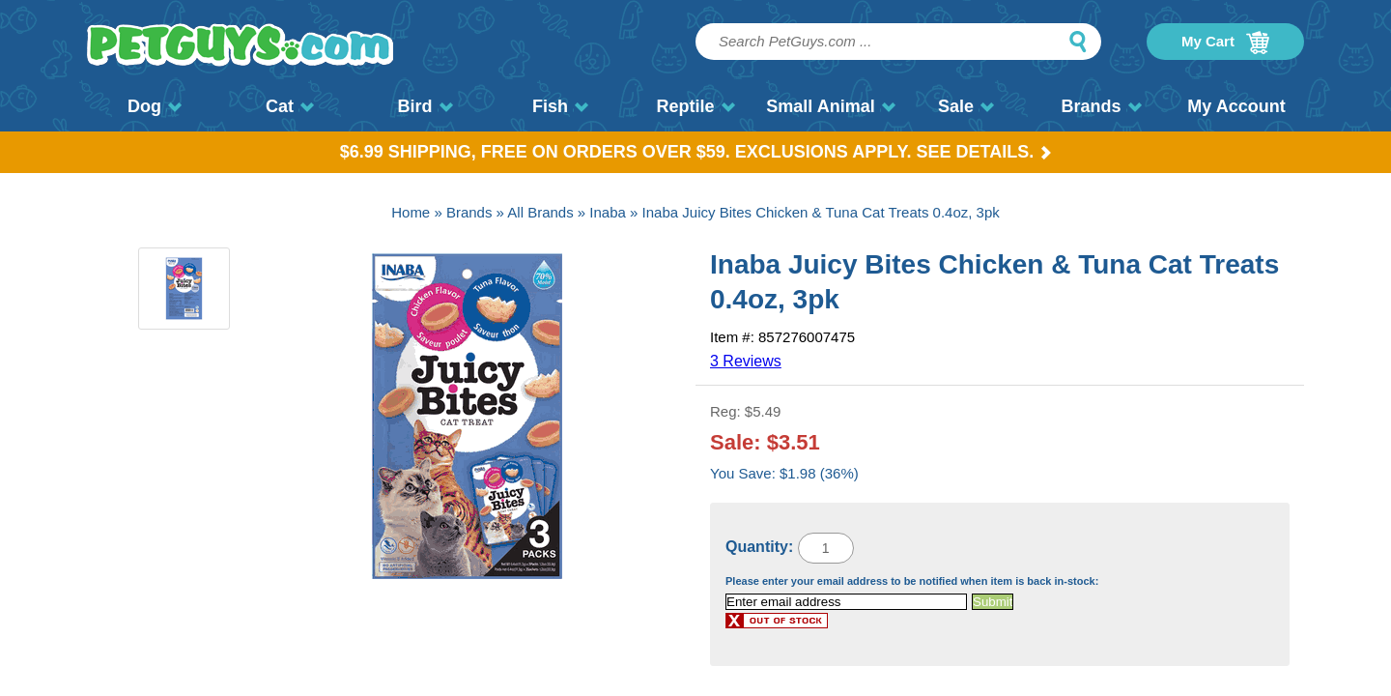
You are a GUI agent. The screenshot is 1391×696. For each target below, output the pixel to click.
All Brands (540, 212)
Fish (560, 106)
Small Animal (830, 106)
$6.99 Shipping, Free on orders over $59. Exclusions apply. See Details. (696, 151)
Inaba (607, 212)
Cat (290, 106)
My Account (1236, 106)
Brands (1101, 106)
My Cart (1225, 42)
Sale (966, 106)
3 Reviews (745, 361)
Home (410, 212)
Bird (425, 106)
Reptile (695, 106)
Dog (155, 106)
